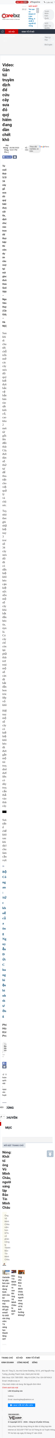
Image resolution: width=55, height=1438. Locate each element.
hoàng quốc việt (4, 1080)
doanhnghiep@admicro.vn (23, 1399)
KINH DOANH (9, 36)
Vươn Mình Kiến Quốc (47, 14)
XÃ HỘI (12, 32)
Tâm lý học (47, 38)
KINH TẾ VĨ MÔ (28, 32)
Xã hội (26, 149)
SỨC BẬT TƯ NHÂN (48, 25)
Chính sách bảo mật (10, 1388)
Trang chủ (7, 1358)
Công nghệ (23, 1362)
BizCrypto (48, 45)
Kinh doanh (7, 1362)
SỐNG (42, 36)
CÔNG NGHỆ (27, 36)
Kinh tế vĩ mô (33, 1358)
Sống (35, 1362)
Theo (4, 1048)
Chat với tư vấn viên (21, 1405)
